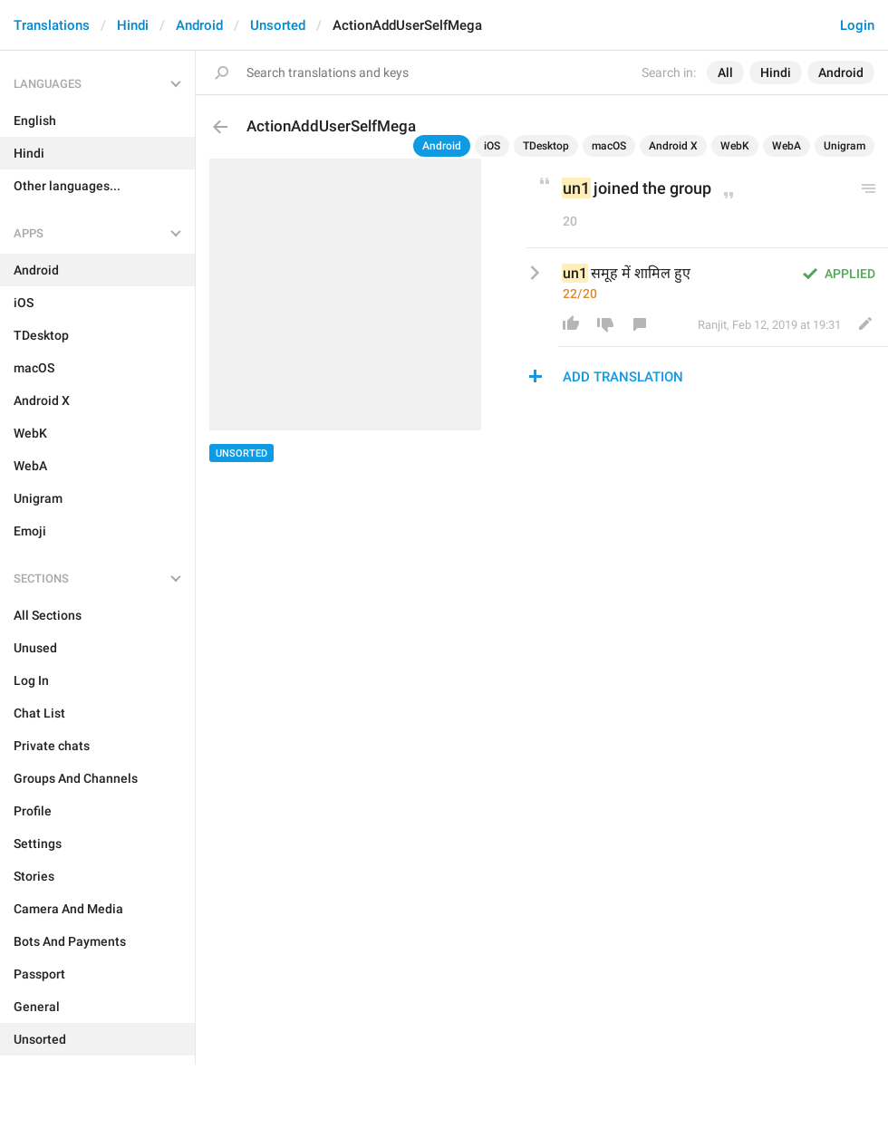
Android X (673, 146)
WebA (786, 146)
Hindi (133, 25)
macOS (609, 146)
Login (857, 25)
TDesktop (546, 146)
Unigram (844, 146)
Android (199, 25)
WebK (734, 146)
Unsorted (277, 25)
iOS (492, 146)
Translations (52, 25)
